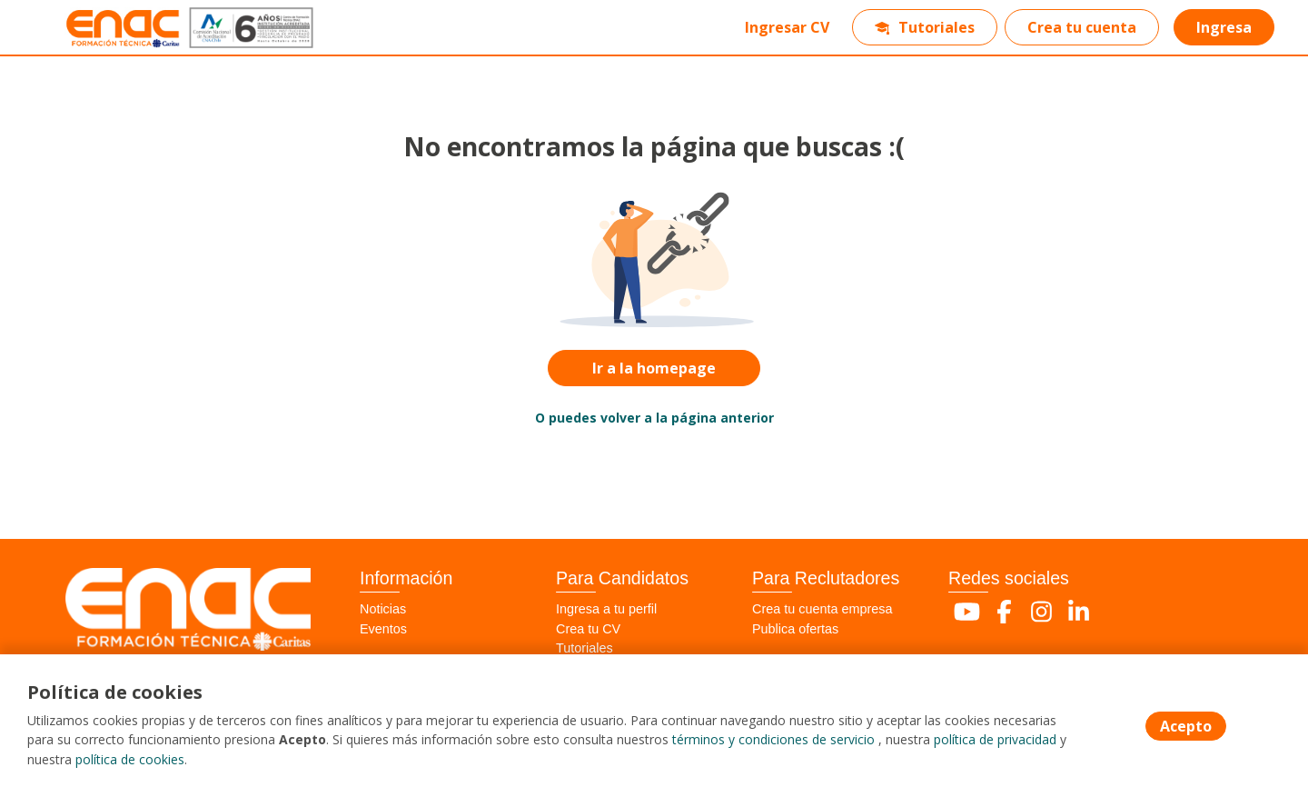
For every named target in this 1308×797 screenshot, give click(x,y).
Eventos (383, 629)
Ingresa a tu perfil (606, 609)
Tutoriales (924, 27)
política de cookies (129, 760)
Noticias (383, 609)
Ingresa (1223, 27)
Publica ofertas (795, 629)
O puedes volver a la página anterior (654, 417)
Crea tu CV (588, 629)
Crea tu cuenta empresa (822, 609)
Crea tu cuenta (1080, 27)
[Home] (105, 27)
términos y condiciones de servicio (773, 741)
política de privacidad (995, 741)
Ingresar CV (786, 27)
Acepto (1186, 727)
